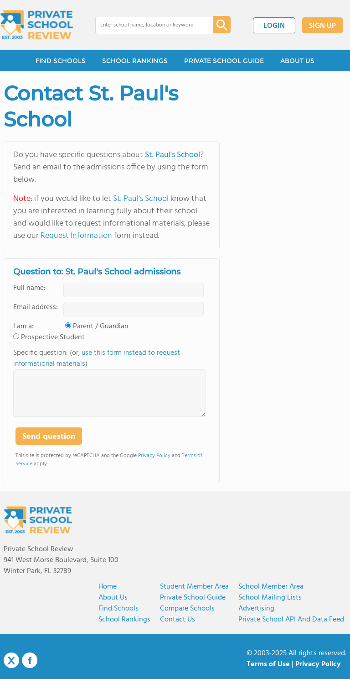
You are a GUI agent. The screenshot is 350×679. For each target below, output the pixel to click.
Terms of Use (268, 664)
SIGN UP (322, 26)
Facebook (29, 660)
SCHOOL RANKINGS (135, 61)
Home (107, 586)
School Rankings (124, 619)
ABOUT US (297, 61)
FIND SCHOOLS (61, 61)
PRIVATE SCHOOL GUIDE (224, 61)
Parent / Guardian (101, 326)
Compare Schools (187, 608)
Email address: (35, 307)
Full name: (29, 288)
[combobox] (148, 25)
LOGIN (274, 26)
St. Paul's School (172, 155)
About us (113, 597)
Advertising (256, 608)
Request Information (76, 235)
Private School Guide (193, 597)
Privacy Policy (154, 455)
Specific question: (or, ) (96, 358)
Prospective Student (53, 337)
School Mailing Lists (270, 597)
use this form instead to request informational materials (96, 358)
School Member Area (271, 586)
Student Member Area (194, 586)
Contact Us (177, 619)
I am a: (23, 326)
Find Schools (118, 608)
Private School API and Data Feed (291, 619)
